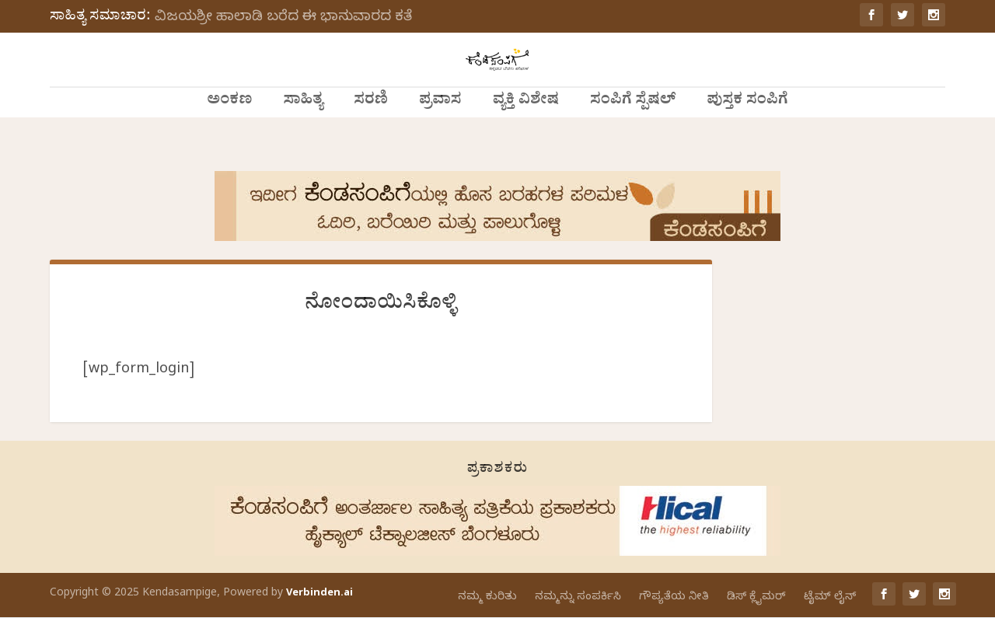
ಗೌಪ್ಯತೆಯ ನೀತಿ (674, 598)
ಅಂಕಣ (229, 136)
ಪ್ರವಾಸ (440, 136)
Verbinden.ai (319, 595)
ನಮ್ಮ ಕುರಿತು (487, 598)
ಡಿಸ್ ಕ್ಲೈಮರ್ (756, 598)
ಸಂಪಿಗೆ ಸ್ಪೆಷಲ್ (633, 136)
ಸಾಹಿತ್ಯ (303, 136)
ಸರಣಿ (371, 136)
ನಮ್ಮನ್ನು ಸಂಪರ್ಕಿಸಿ (578, 598)
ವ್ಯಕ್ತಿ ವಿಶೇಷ (526, 136)
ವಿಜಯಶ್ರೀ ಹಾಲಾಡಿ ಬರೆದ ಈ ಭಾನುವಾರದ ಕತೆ (283, 18)
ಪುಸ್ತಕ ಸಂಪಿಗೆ (747, 136)
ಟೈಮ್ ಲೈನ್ (830, 598)
